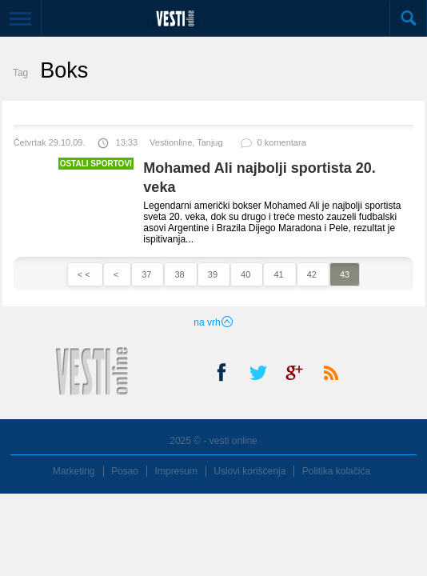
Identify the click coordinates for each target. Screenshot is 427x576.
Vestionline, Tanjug (186, 142)
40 (247, 274)
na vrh (213, 322)
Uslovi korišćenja (249, 471)
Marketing (74, 471)
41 (279, 274)
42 (313, 274)
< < (85, 274)
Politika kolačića (336, 471)
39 (214, 274)
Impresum (175, 471)
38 (180, 274)
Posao (124, 471)
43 (344, 274)
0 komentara (272, 146)
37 (148, 274)
